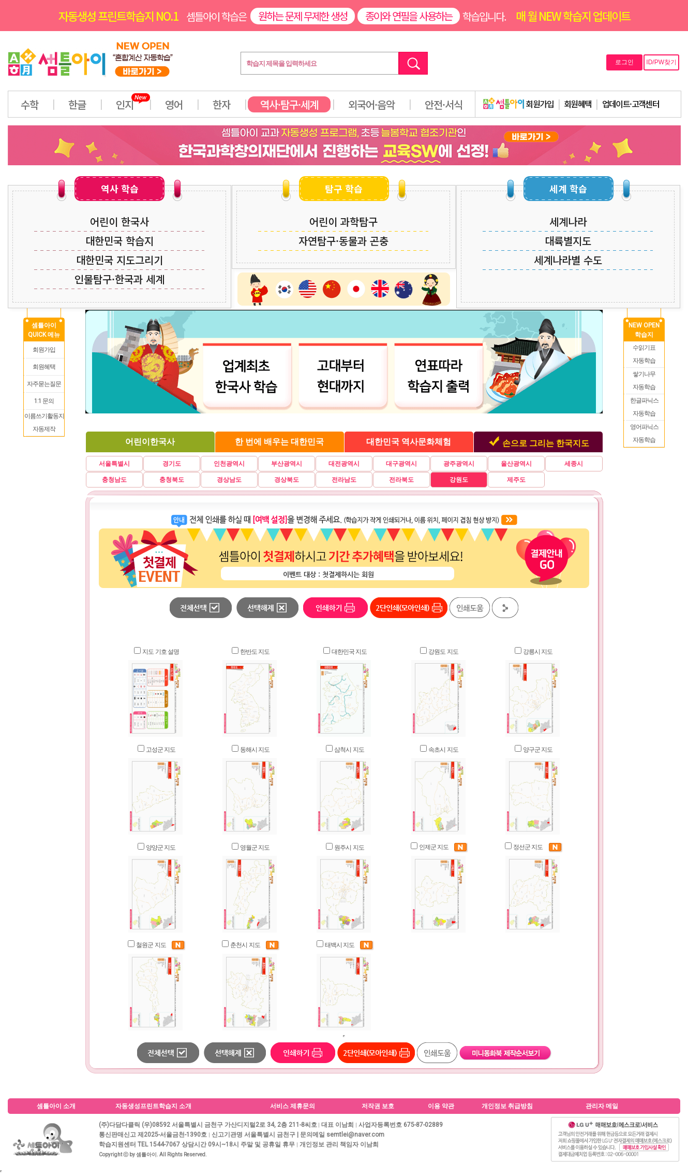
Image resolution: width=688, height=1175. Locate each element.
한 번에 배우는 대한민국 (279, 442)
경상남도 (229, 479)
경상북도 (286, 479)
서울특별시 (114, 463)
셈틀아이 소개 (56, 1106)
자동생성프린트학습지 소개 (153, 1106)
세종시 (573, 463)
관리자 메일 (602, 1106)
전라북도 (401, 479)
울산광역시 (516, 463)
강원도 (459, 479)
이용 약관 (441, 1106)
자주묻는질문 (44, 384)
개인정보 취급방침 (507, 1106)
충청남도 (114, 479)
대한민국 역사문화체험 (408, 442)
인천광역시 (229, 463)
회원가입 (518, 103)
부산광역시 (286, 463)
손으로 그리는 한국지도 (545, 443)
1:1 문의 (44, 401)
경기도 (171, 463)
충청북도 (171, 479)
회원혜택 (578, 103)
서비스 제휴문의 (292, 1106)
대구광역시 (401, 463)
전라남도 (344, 479)
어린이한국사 (150, 442)
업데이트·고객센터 (631, 103)
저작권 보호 (378, 1106)
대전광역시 (344, 463)
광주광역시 (458, 463)
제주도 (516, 479)
